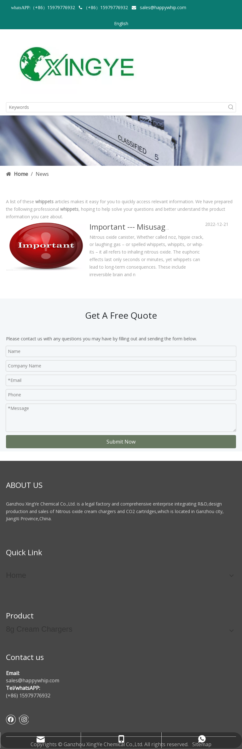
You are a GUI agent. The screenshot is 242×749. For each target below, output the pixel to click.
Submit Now (121, 441)
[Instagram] (24, 719)
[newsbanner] (121, 140)
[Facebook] (11, 719)
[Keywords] (116, 107)
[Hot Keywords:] (231, 107)
